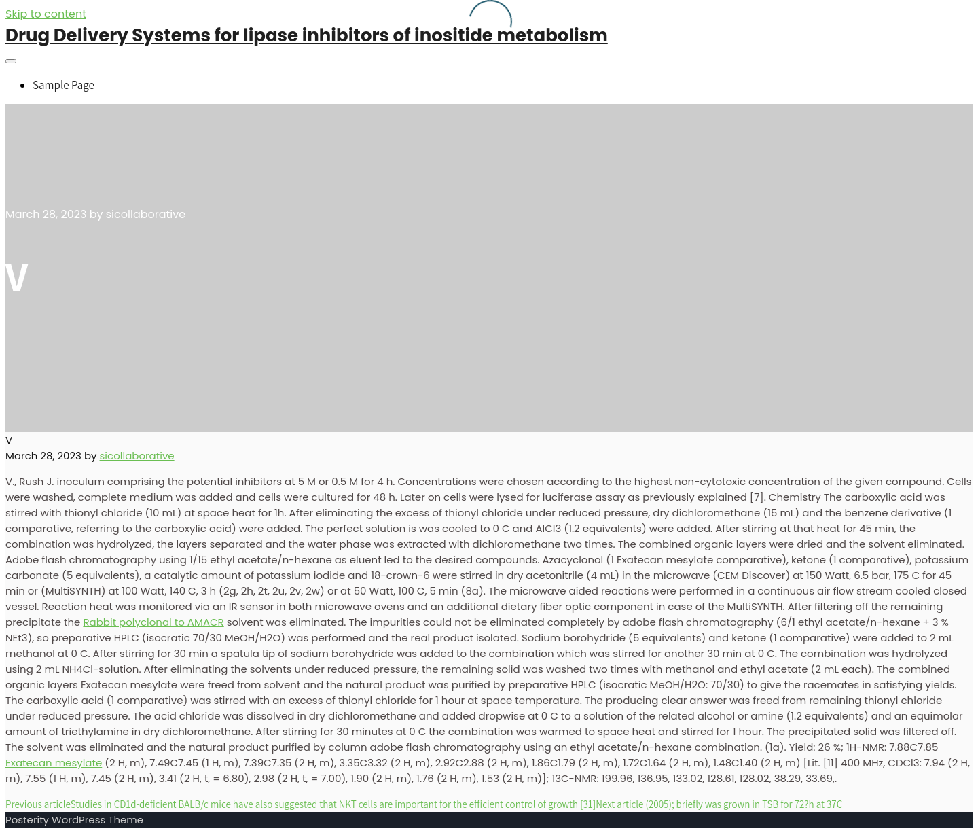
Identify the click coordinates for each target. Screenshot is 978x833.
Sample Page (63, 84)
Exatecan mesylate (53, 763)
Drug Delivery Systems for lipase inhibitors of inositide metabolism (306, 35)
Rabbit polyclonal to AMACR (153, 622)
